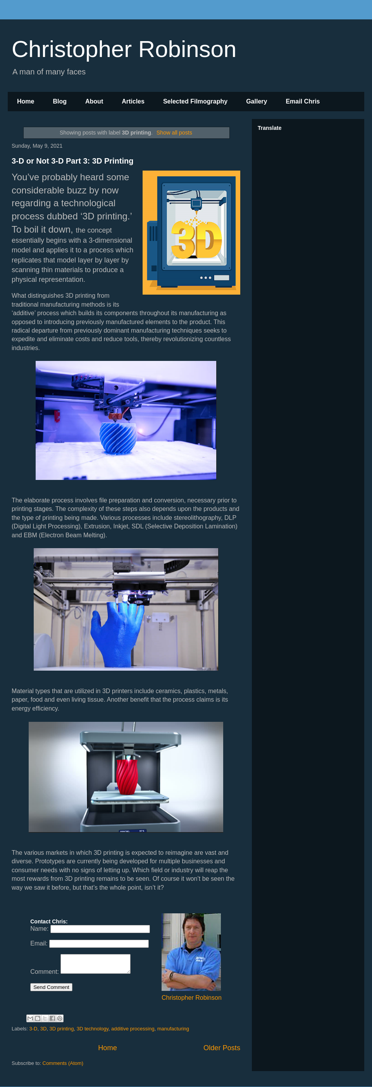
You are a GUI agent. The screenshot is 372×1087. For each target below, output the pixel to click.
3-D (33, 1029)
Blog (60, 101)
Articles (133, 101)
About (94, 101)
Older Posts (221, 1048)
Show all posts (174, 132)
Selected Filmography (195, 101)
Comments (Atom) (63, 1063)
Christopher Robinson (124, 49)
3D (43, 1029)
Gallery (256, 101)
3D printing (62, 1029)
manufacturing (173, 1029)
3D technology (92, 1029)
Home (25, 101)
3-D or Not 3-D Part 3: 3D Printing (72, 161)
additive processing (132, 1029)
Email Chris (303, 101)
